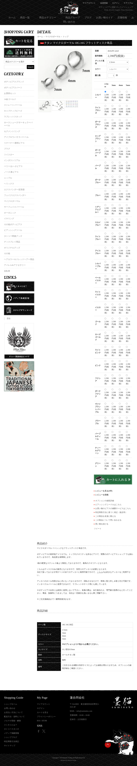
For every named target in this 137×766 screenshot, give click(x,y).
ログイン (116, 3)
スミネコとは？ (10, 725)
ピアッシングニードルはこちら (108, 505)
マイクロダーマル (52, 37)
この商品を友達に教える (105, 516)
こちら (99, 572)
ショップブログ (10, 737)
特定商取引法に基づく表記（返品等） (111, 512)
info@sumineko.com (84, 711)
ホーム (12, 17)
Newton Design (72, 760)
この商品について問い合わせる (108, 520)
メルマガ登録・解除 (12, 721)
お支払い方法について (13, 712)
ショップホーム (10, 704)
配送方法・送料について (14, 717)
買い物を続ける (101, 524)
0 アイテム (128, 3)
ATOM (44, 721)
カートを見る (42, 712)
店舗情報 (122, 17)
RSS (38, 721)
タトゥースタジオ (11, 729)
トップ (65, 37)
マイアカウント (43, 704)
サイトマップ (9, 746)
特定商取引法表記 (11, 741)
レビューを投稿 (101, 495)
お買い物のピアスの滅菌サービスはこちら (113, 508)
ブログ (88, 17)
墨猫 (8, 319)
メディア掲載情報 (11, 733)
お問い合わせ (9, 708)
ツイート (97, 529)
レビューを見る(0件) (103, 491)
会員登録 (104, 3)
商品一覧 (25, 17)
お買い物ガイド (104, 17)
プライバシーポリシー (46, 717)
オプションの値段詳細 (104, 501)
